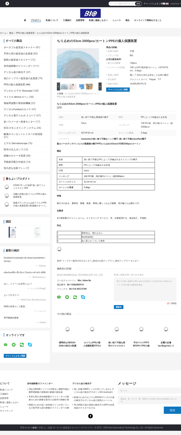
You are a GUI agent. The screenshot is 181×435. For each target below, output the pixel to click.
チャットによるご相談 (154, 3)
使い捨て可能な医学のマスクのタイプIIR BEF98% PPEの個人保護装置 (116, 344)
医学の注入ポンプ (13, 149)
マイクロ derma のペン (16, 96)
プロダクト (36, 20)
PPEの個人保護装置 (25, 33)
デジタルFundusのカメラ (17, 109)
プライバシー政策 (28, 427)
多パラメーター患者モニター (19, 121)
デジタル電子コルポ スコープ (20, 115)
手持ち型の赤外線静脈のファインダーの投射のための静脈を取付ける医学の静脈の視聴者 (49, 398)
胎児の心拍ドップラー (103, 261)
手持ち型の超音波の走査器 (18, 53)
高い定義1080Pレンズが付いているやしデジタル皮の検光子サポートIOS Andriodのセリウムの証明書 (94, 391)
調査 (138, 4)
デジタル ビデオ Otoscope (18, 90)
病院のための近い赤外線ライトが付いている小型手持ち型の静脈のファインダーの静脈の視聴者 (49, 407)
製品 (11, 33)
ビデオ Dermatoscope (15, 143)
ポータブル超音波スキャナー (19, 47)
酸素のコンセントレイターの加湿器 (23, 134)
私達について (52, 20)
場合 (127, 20)
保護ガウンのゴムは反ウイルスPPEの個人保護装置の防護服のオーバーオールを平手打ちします (30, 206)
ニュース (116, 20)
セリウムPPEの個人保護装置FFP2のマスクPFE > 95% (92, 344)
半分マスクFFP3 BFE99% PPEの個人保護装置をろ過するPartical (141, 344)
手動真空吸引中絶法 (14, 161)
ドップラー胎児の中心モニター (77, 261)
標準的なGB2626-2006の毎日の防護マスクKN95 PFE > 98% (67, 344)
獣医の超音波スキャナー (17, 59)
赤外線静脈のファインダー (18, 66)
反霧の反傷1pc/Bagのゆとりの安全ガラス (166, 344)
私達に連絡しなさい (98, 20)
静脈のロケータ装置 (14, 155)
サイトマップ (6, 411)
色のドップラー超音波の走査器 (21, 78)
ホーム (3, 33)
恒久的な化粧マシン (14, 168)
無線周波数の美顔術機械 (17, 103)
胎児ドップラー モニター (127, 261)
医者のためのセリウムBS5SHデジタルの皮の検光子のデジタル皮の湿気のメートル (94, 398)
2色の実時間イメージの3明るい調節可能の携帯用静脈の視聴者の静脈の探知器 (49, 390)
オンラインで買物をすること (148, 20)
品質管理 (80, 20)
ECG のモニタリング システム (20, 127)
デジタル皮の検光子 (14, 72)
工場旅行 (67, 20)
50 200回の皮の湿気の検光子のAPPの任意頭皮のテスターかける (94, 406)
